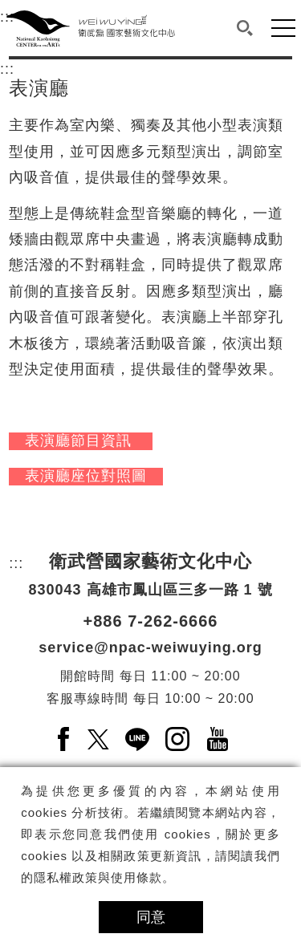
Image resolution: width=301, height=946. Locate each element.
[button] (245, 28)
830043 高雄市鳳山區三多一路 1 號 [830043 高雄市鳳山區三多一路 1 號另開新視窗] (150, 590)
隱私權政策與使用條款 (98, 877)
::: (7, 66)
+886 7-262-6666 (150, 621)
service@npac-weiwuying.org (150, 647)
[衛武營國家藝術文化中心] (90, 28)
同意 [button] (150, 917)
